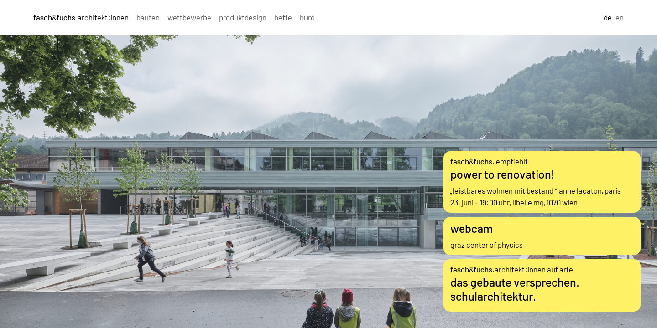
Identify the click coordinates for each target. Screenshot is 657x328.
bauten (148, 17)
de (608, 17)
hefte (283, 17)
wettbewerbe (189, 17)
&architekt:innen (81, 17)
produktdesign (242, 17)
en (619, 17)
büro (307, 17)
